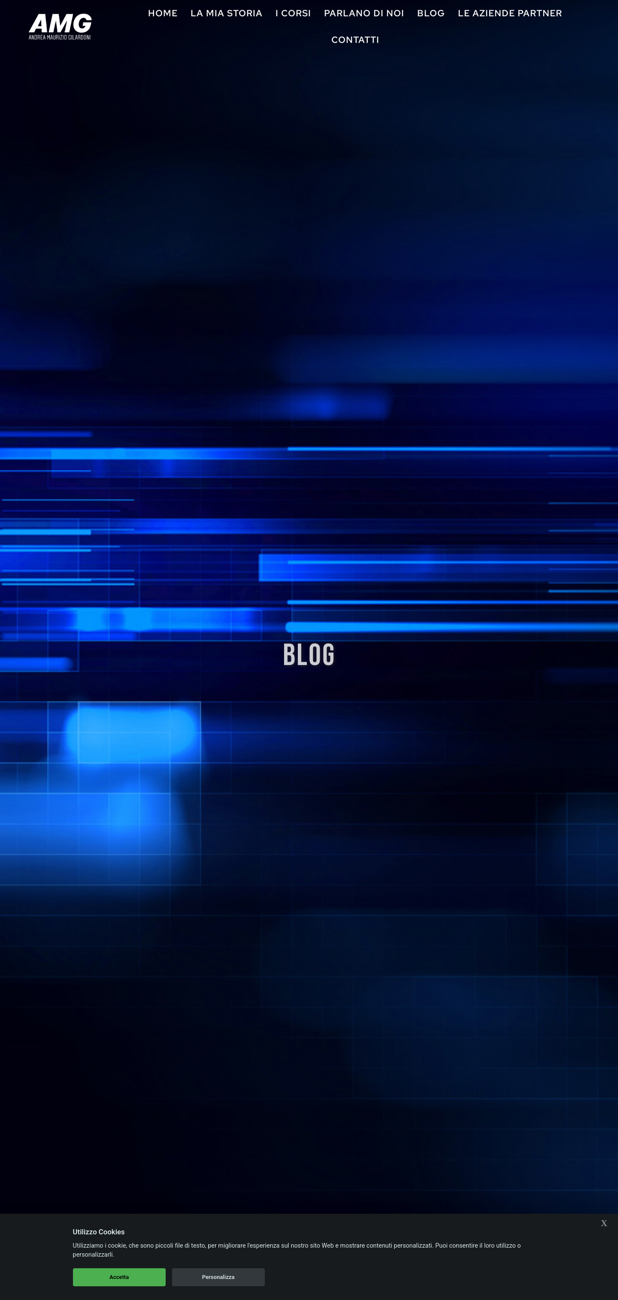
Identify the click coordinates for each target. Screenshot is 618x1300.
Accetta (119, 1277)
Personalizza (218, 1277)
